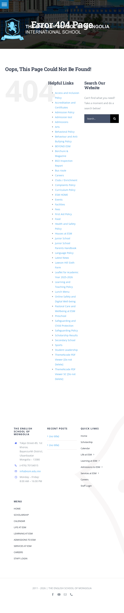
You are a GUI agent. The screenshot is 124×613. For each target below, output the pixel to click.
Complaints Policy (65, 185)
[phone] (71, 594)
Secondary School (65, 340)
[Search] (114, 118)
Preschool (60, 316)
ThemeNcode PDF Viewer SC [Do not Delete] (65, 374)
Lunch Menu (62, 291)
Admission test (63, 117)
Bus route (60, 170)
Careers (59, 175)
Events (59, 199)
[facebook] (52, 594)
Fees (57, 209)
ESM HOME (61, 194)
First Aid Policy (63, 214)
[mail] (65, 594)
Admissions (61, 122)
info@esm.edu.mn (30, 471)
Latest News (62, 257)
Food (58, 219)
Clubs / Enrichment (66, 180)
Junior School (62, 238)
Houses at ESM (63, 233)
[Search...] (97, 118)
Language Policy (64, 253)
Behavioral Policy (65, 131)
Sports (58, 345)
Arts (57, 126)
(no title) (54, 436)
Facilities (60, 204)
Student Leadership (66, 350)
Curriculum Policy (65, 190)
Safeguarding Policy (66, 330)
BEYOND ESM (63, 146)
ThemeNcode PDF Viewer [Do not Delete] (65, 359)
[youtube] (59, 594)
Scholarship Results (66, 335)
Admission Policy (64, 112)
